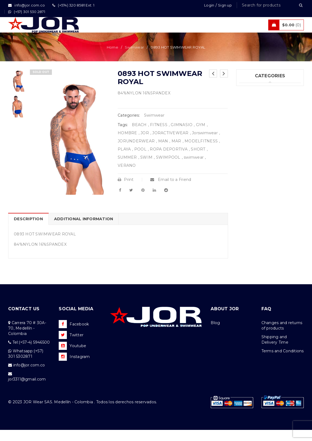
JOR (145, 144)
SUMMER (127, 168)
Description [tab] (28, 230)
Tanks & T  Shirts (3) (259, 178)
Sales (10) (248, 156)
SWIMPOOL (168, 168)
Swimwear (134, 58)
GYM (200, 135)
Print (126, 190)
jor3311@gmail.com (27, 390)
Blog (215, 333)
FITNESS (158, 135)
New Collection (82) (258, 122)
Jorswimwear (205, 144)
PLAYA (124, 160)
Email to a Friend (170, 190)
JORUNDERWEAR (136, 152)
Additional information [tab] (83, 230)
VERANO (127, 176)
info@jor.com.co (29, 376)
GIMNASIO (181, 135)
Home (112, 58)
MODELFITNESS (201, 152)
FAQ (266, 319)
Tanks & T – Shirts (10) (260, 167)
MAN (163, 152)
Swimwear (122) (254, 111)
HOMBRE (127, 144)
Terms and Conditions (282, 362)
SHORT (198, 160)
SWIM (146, 168)
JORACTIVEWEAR (170, 144)
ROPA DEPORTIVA (169, 160)
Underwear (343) (255, 100)
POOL (140, 160)
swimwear (194, 168)
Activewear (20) (254, 144)
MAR (176, 152)
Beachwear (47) (254, 133)
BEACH (139, 135)
